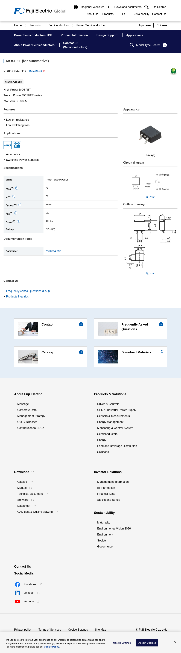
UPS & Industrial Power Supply (116, 409)
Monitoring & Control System (115, 427)
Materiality (103, 522)
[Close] (175, 642)
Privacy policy (22, 629)
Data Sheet (35, 71)
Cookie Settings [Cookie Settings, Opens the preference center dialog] (122, 642)
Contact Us (159, 14)
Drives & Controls (108, 403)
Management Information (113, 481)
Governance (105, 546)
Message (23, 403)
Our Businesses (27, 421)
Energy (101, 439)
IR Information (106, 487)
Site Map (100, 629)
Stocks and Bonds (108, 499)
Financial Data (106, 493)
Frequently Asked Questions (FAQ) (28, 291)
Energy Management (110, 421)
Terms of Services (50, 629)
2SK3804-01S (53, 251)
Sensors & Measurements (113, 415)
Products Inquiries (17, 296)
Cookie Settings (78, 629)
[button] (16, 188)
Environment (105, 534)
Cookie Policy (51, 646)
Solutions (103, 451)
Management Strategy (31, 415)
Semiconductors (107, 433)
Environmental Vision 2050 (114, 528)
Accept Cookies (147, 642)
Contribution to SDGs (30, 427)
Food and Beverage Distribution (117, 445)
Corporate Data (27, 409)
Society (101, 540)
